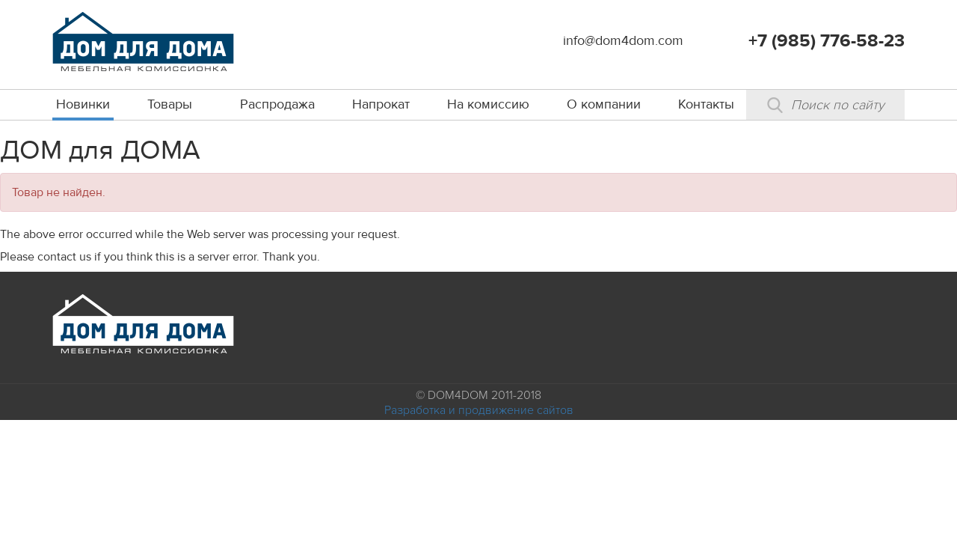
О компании (604, 104)
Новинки (83, 104)
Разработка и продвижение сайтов (478, 410)
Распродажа (277, 104)
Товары (169, 104)
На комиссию (488, 104)
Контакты (706, 104)
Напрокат (381, 104)
